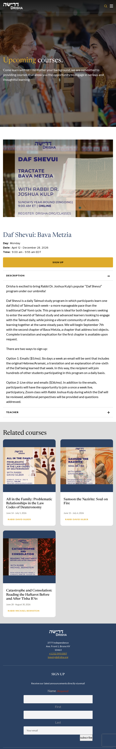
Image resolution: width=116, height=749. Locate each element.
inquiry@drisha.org (58, 657)
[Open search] (105, 6)
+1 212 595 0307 (58, 653)
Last (58, 722)
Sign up (58, 262)
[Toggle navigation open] (111, 6)
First (58, 707)
